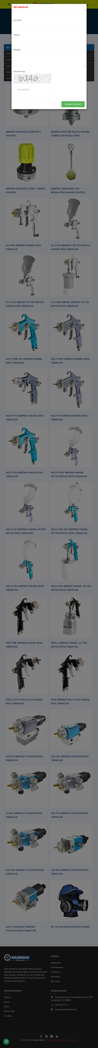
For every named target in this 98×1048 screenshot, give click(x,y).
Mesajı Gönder (73, 104)
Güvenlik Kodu (19, 71)
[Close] (84, 9)
